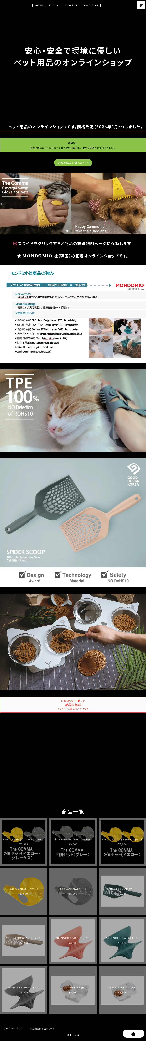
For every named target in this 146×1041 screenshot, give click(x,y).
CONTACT (70, 5)
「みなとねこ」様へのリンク (73, 162)
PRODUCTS (90, 5)
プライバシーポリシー (14, 1028)
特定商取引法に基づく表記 (42, 1028)
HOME (39, 5)
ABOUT (54, 5)
